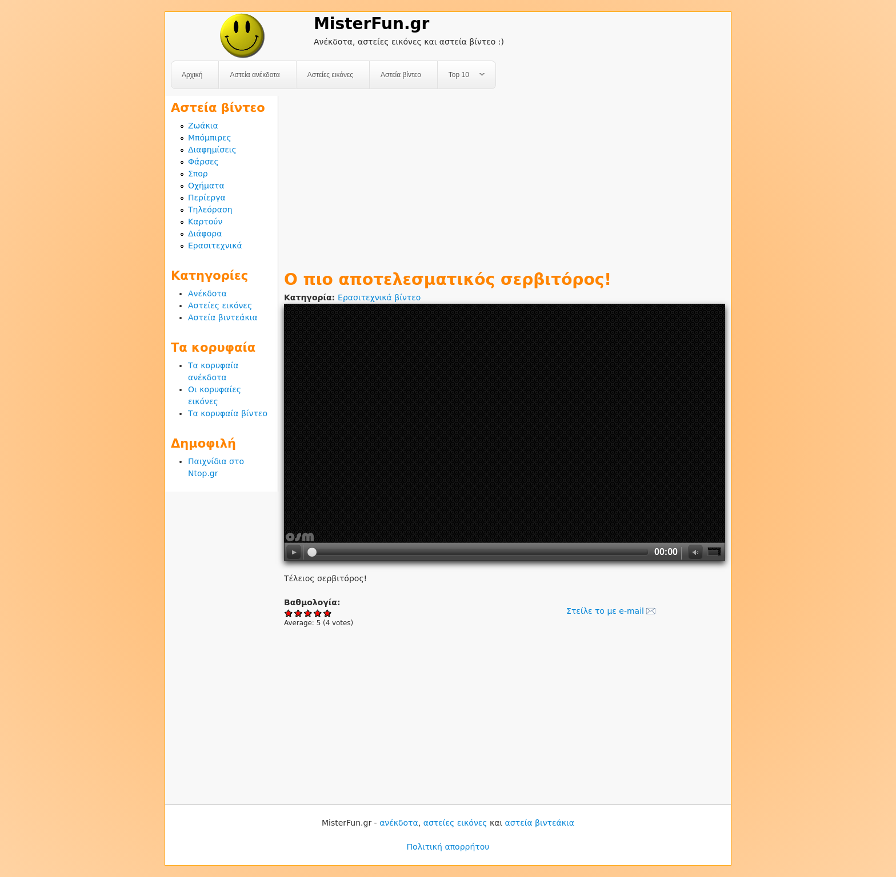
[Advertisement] (504, 176)
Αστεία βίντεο (401, 75)
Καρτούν (205, 221)
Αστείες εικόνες (330, 75)
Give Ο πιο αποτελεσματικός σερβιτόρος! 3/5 (308, 613)
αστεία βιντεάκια (539, 822)
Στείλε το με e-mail (605, 610)
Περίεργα (207, 197)
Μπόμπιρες (209, 137)
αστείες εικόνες (455, 822)
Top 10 (461, 75)
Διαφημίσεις (212, 149)
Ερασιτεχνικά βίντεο (379, 297)
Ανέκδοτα (207, 293)
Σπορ (198, 173)
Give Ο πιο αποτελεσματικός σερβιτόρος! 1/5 (289, 613)
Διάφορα (205, 233)
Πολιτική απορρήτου (448, 846)
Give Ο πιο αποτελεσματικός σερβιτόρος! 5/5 (328, 613)
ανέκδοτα (398, 822)
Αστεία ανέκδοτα (254, 75)
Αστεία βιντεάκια (223, 317)
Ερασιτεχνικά (215, 245)
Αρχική (192, 75)
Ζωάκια (203, 125)
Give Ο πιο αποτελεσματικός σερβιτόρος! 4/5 (318, 613)
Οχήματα (206, 185)
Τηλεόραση (210, 209)
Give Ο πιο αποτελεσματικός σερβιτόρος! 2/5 (298, 613)
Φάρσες (203, 161)
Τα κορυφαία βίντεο (227, 413)
